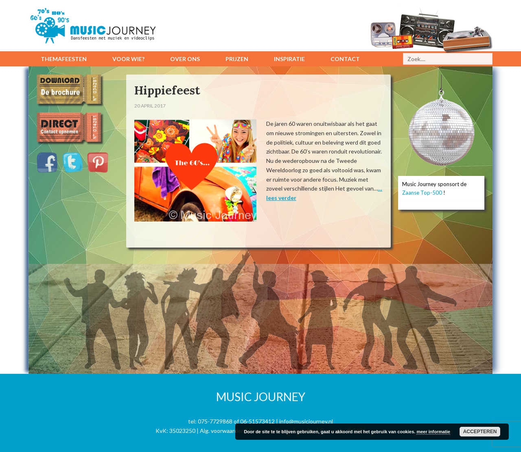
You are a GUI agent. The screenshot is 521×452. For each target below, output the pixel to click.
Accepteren (480, 431)
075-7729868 (215, 421)
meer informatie (433, 431)
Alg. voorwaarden (222, 430)
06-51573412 (257, 421)
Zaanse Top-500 (422, 192)
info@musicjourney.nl (306, 421)
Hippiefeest (168, 90)
